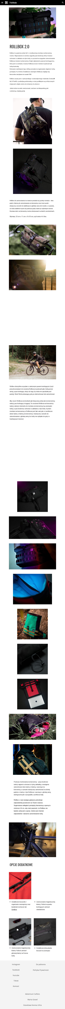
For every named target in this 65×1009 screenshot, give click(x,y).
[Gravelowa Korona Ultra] (32, 1005)
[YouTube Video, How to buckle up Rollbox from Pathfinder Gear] (32, 452)
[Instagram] (16, 964)
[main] (32, 46)
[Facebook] (16, 970)
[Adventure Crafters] (32, 994)
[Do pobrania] (40, 964)
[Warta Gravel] (32, 999)
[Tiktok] (16, 980)
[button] (2, 2)
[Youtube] (16, 975)
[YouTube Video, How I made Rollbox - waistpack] (32, 318)
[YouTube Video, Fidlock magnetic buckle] (45, 885)
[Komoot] (16, 986)
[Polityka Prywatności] (40, 970)
